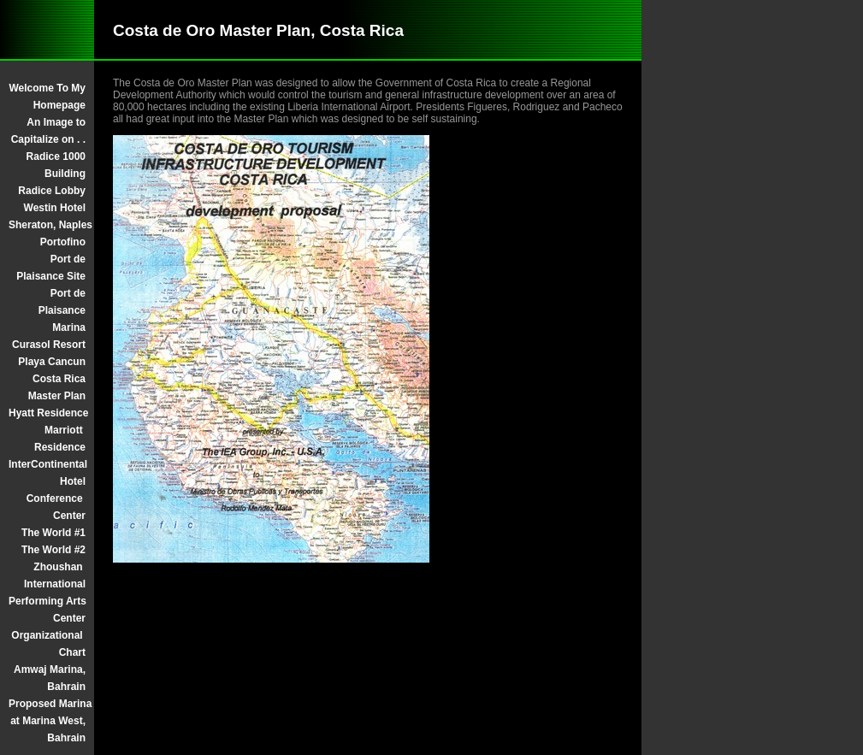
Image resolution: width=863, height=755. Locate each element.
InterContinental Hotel (47, 472)
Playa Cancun (52, 362)
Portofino (63, 242)
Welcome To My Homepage (47, 96)
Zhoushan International (55, 575)
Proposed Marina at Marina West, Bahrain (47, 721)
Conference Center (56, 507)
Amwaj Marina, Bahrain (50, 678)
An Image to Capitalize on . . (48, 130)
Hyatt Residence (47, 413)
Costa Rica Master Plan (57, 387)
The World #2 (53, 550)
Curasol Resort (49, 345)
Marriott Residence (60, 438)
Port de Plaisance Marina (62, 310)
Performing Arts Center (47, 609)
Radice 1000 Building (56, 165)
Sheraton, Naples (47, 225)
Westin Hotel (55, 208)
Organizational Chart (48, 643)
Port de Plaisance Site (51, 267)
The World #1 (53, 533)
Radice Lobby (52, 191)
